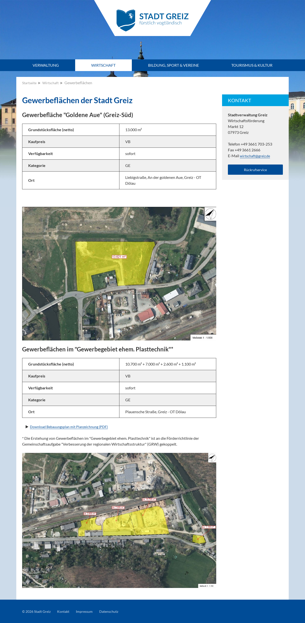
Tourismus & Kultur (251, 65)
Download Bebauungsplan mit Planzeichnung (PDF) (73, 426)
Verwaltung (46, 65)
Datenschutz (117, 611)
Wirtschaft (103, 65)
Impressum (90, 611)
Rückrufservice (255, 170)
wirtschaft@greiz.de (256, 155)
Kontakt (68, 611)
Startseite (30, 82)
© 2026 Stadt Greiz (38, 611)
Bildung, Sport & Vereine (173, 65)
